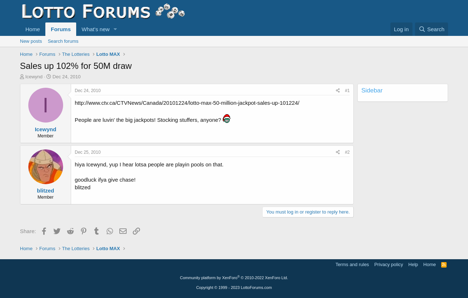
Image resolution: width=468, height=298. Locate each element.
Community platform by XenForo (234, 278)
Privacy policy (388, 264)
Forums (61, 29)
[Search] (431, 29)
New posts (31, 41)
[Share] (337, 91)
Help (413, 264)
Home (32, 29)
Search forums (63, 41)
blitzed (45, 190)
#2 (347, 152)
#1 (347, 90)
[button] (115, 29)
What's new (96, 29)
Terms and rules (352, 264)
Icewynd (34, 76)
